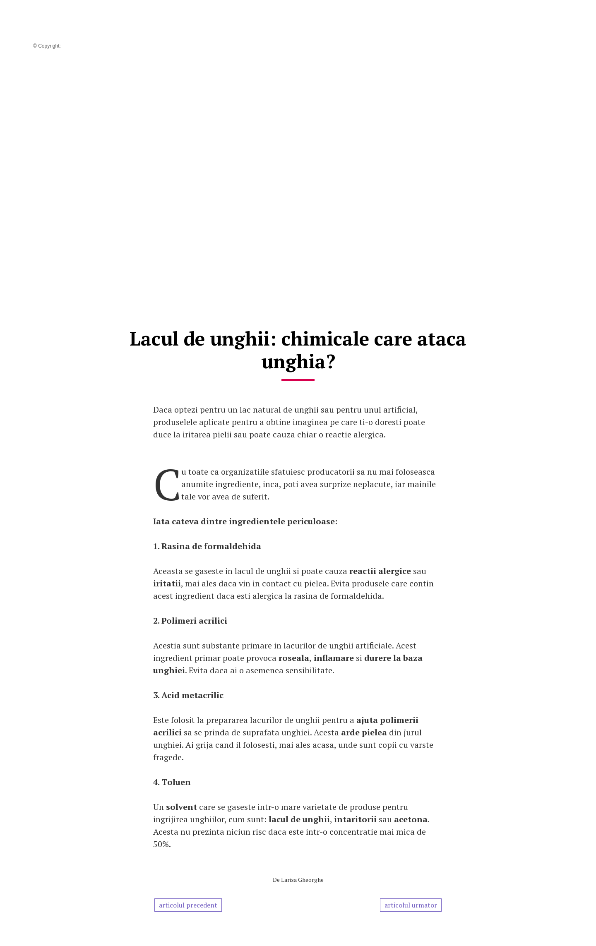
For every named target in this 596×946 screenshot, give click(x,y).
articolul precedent (188, 905)
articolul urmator (411, 905)
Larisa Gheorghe (302, 880)
